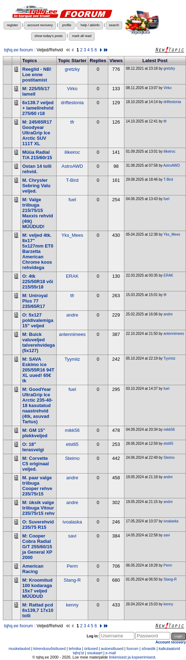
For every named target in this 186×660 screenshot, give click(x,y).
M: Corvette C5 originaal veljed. (35, 464)
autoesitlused (112, 648)
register (12, 25)
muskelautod (19, 648)
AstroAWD (72, 166)
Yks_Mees (72, 235)
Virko (72, 88)
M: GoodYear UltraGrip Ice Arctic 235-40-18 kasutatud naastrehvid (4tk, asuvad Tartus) (37, 405)
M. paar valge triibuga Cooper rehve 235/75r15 (37, 486)
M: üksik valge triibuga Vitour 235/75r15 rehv (38, 508)
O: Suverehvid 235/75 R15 (38, 524)
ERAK (72, 276)
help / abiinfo (90, 25)
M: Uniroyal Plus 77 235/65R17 (35, 301)
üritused (91, 648)
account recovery (40, 25)
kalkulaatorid (169, 648)
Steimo (72, 458)
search (114, 25)
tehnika (75, 648)
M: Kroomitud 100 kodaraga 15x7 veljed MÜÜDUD (37, 588)
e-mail (110, 653)
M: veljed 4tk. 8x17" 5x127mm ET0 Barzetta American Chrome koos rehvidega (37, 251)
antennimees (72, 334)
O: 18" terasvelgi (33, 447)
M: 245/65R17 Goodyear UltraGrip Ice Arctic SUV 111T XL (37, 132)
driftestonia (72, 102)
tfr (72, 122)
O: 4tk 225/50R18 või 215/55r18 (37, 281)
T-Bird (72, 180)
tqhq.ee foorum (18, 49)
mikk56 (72, 430)
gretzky (72, 69)
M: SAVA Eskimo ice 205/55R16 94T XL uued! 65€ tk (38, 369)
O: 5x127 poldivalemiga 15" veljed (37, 320)
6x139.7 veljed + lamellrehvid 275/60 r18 (37, 108)
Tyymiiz (72, 359)
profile (66, 25)
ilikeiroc (72, 152)
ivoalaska (72, 522)
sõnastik (149, 648)
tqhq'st (78, 653)
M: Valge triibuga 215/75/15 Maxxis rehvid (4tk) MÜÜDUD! (37, 213)
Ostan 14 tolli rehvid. (37, 168)
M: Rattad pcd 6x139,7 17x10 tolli (37, 610)
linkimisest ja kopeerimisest (132, 657)
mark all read (81, 36)
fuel (72, 199)
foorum (132, 648)
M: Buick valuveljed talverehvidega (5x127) (38, 342)
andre (72, 315)
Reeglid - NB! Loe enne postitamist (37, 74)
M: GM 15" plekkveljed (34, 433)
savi (72, 536)
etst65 (72, 444)
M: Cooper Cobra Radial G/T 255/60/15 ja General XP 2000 (37, 546)
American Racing (32, 568)
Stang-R (72, 580)
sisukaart (94, 653)
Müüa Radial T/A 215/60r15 (37, 154)
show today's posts (48, 36)
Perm (72, 566)
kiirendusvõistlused (49, 648)
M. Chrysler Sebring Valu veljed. (36, 185)
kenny (72, 605)
